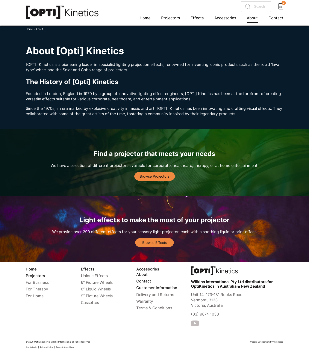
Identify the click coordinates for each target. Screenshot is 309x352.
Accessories (225, 18)
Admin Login (31, 347)
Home (145, 18)
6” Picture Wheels (97, 282)
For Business (37, 282)
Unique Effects (94, 275)
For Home (35, 296)
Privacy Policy (46, 347)
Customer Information (156, 288)
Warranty (144, 301)
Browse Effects (154, 242)
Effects (197, 18)
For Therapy (37, 289)
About (252, 18)
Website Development (260, 342)
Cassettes (90, 302)
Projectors (170, 18)
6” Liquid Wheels (96, 289)
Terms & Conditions (154, 308)
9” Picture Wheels (97, 296)
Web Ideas (278, 342)
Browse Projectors (155, 176)
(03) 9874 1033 (205, 314)
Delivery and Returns (155, 294)
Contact (275, 18)
